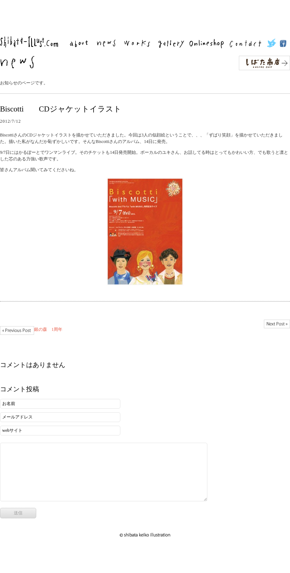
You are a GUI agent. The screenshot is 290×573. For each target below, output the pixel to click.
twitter (272, 44)
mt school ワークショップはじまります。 (277, 324)
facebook (283, 44)
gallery (173, 44)
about (81, 44)
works (140, 44)
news (109, 44)
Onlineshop (209, 44)
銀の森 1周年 (17, 330)
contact (248, 44)
